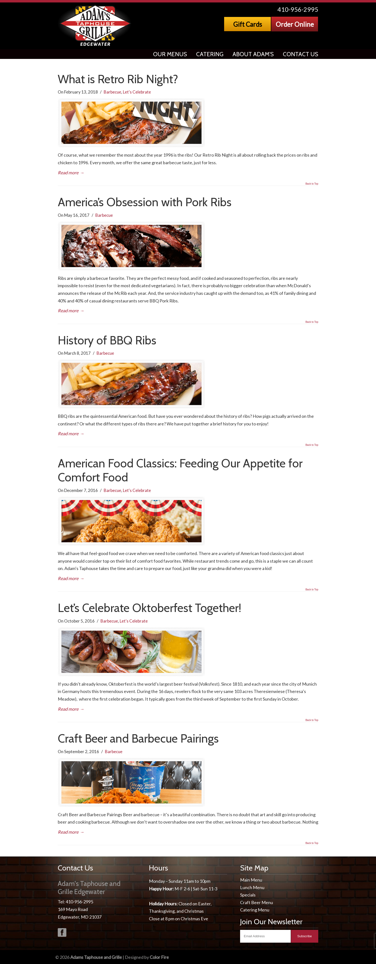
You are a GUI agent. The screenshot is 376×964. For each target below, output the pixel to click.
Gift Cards (247, 24)
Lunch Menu (252, 887)
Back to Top (311, 184)
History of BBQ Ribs (107, 340)
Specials (248, 894)
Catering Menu (254, 909)
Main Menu (251, 880)
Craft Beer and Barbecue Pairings (138, 738)
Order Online (295, 24)
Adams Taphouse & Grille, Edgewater (96, 25)
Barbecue (112, 92)
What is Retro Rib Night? (118, 79)
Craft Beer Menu (256, 902)
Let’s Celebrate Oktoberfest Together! (149, 608)
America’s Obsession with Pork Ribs (144, 202)
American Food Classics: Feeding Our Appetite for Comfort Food (180, 470)
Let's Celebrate (137, 92)
